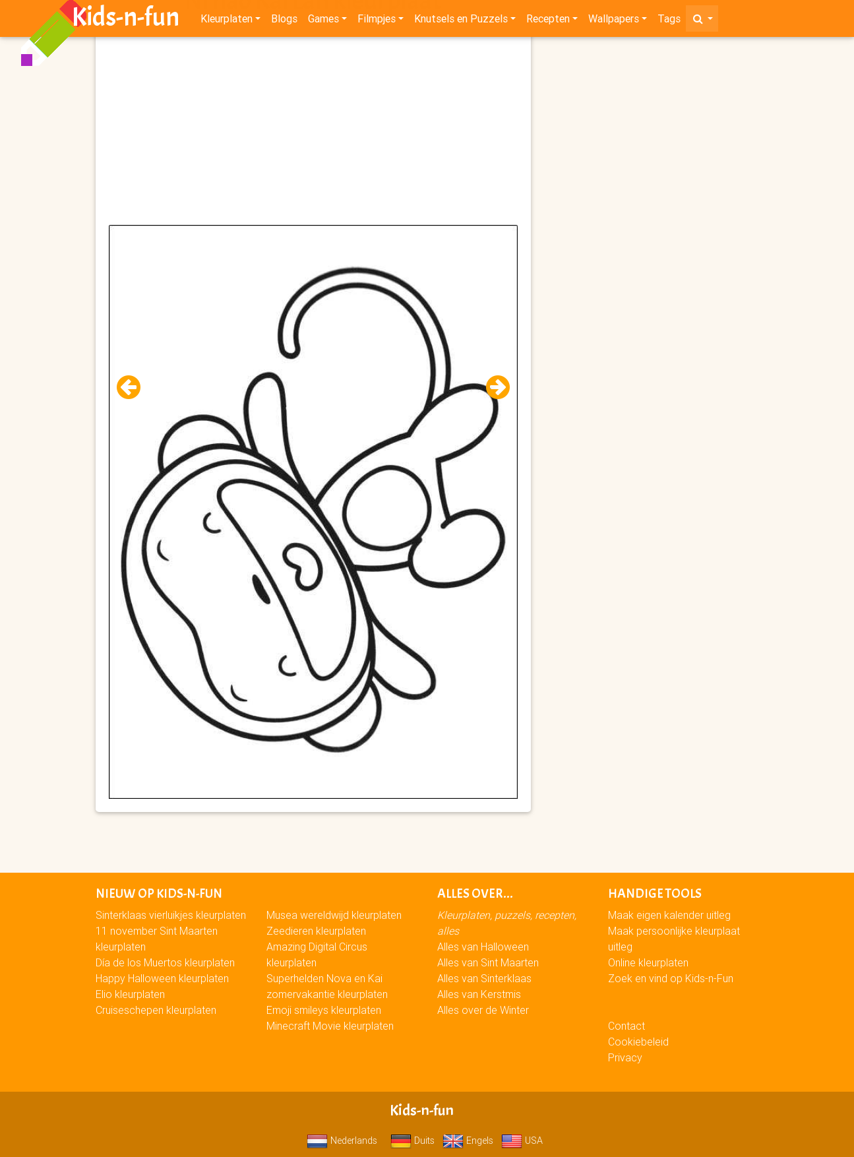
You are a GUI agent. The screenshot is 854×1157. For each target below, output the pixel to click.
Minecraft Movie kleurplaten (330, 1025)
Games (323, 21)
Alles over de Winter (483, 1009)
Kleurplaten (226, 21)
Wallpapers (613, 21)
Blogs (284, 21)
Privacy (625, 1057)
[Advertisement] (313, 132)
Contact (626, 1025)
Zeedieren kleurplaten (316, 930)
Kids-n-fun (125, 20)
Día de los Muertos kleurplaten (165, 962)
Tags (669, 21)
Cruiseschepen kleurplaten (156, 1009)
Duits (412, 1140)
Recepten (548, 21)
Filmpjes (376, 21)
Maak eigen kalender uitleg (669, 915)
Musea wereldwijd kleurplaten (334, 915)
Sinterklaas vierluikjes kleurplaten (171, 915)
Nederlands (342, 1140)
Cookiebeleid (638, 1041)
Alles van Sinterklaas (484, 978)
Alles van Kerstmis (479, 994)
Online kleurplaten (648, 962)
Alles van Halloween (483, 946)
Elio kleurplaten (130, 994)
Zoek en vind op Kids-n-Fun (670, 978)
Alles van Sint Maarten (488, 962)
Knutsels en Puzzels (461, 21)
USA (522, 1140)
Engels (467, 1140)
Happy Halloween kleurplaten (162, 978)
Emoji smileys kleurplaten (323, 1009)
